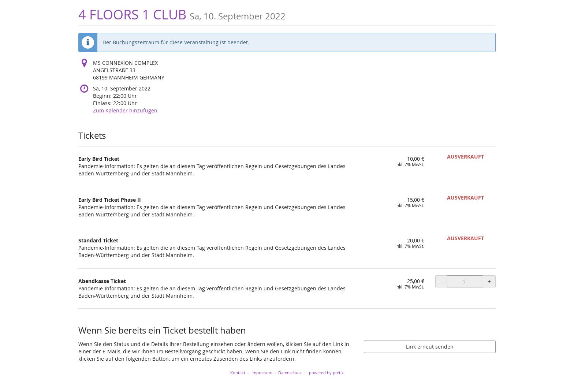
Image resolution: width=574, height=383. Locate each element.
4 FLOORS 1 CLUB (182, 14)
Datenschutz (290, 372)
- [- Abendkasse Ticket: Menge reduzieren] (441, 281)
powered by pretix (326, 372)
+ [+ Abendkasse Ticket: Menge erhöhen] (489, 281)
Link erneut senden (430, 346)
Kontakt (237, 372)
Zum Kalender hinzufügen (125, 110)
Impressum (261, 372)
